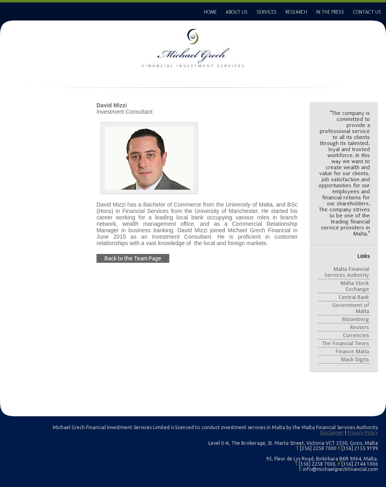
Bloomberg (355, 319)
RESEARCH (296, 12)
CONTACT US (367, 12)
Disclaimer (332, 432)
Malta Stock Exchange (355, 286)
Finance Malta (352, 351)
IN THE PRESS (330, 12)
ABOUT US (237, 12)
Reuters (359, 327)
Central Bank (354, 297)
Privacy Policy (362, 432)
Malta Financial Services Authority (346, 272)
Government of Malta (350, 308)
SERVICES (267, 12)
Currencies (356, 335)
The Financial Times (345, 343)
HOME (210, 12)
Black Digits (355, 359)
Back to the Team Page (133, 258)
